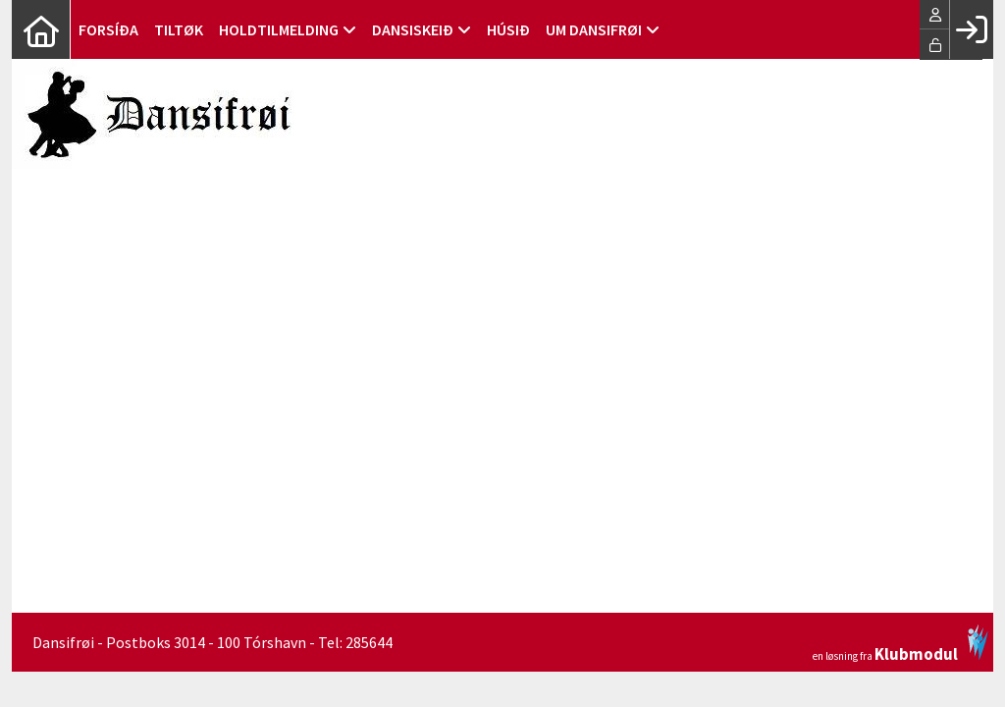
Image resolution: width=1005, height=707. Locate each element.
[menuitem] (41, 29)
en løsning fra (900, 643)
